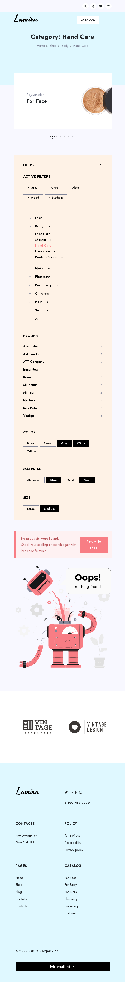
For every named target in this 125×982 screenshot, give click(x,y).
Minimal (29, 392)
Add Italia (30, 346)
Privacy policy (74, 850)
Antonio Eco (32, 354)
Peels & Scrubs (46, 257)
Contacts (21, 906)
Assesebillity (73, 843)
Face (39, 217)
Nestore (29, 400)
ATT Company (33, 362)
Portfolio (21, 899)
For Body (71, 885)
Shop (53, 46)
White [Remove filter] (54, 187)
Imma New (30, 369)
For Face (37, 101)
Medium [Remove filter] (57, 198)
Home (41, 46)
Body (65, 46)
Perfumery (43, 284)
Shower (40, 239)
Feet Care (42, 234)
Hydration (42, 251)
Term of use (73, 835)
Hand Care (43, 245)
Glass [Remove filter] (75, 187)
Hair (38, 301)
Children (42, 293)
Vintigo (28, 416)
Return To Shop (93, 544)
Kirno (27, 377)
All (37, 318)
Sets (38, 310)
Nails (39, 268)
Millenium (30, 385)
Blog (19, 892)
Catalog (88, 20)
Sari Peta (30, 408)
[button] (52, 137)
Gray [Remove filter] (34, 187)
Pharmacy (43, 276)
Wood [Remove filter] (35, 198)
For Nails (71, 892)
